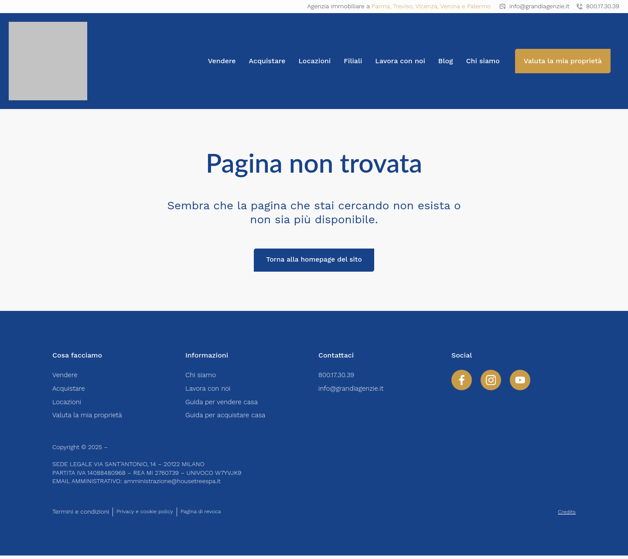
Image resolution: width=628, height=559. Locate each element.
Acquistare (267, 61)
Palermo (479, 6)
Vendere (222, 61)
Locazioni (314, 61)
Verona (450, 6)
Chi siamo (483, 61)
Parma (381, 6)
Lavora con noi (400, 61)
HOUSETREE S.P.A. (136, 450)
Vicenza (426, 6)
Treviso (403, 6)
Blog (445, 61)
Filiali (353, 61)
